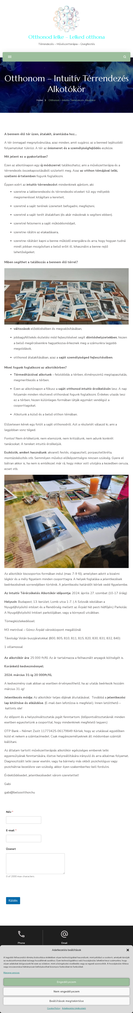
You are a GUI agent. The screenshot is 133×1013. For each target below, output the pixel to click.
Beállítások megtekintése (66, 1001)
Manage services (11, 972)
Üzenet (11, 849)
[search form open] (125, 57)
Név (9, 812)
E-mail (11, 830)
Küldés (13, 901)
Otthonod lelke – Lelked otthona (66, 37)
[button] (128, 950)
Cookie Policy (53, 1008)
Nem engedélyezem (67, 991)
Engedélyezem (66, 982)
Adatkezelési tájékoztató (74, 1008)
